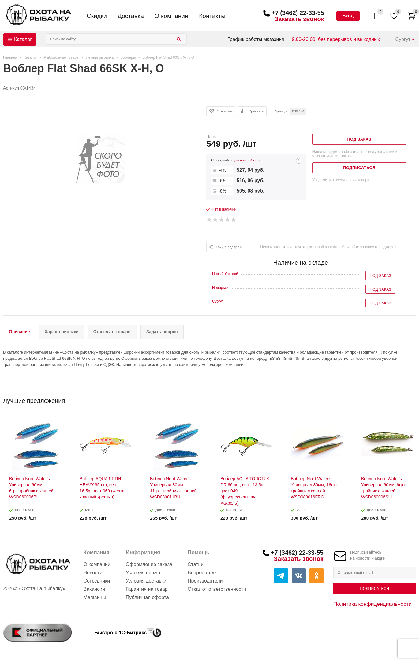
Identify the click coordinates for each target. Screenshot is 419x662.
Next (411, 398)
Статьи (196, 564)
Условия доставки (146, 580)
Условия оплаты (144, 572)
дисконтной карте (248, 160)
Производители (205, 580)
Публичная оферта (147, 597)
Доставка (131, 16)
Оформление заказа (149, 564)
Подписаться (374, 589)
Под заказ (380, 276)
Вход (348, 15)
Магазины (94, 597)
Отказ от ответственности (217, 589)
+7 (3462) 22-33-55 (297, 12)
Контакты (212, 16)
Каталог (23, 39)
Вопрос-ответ (203, 572)
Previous (401, 398)
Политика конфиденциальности (372, 604)
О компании (171, 16)
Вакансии (94, 589)
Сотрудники (96, 580)
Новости (92, 572)
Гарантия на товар (147, 589)
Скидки (97, 16)
